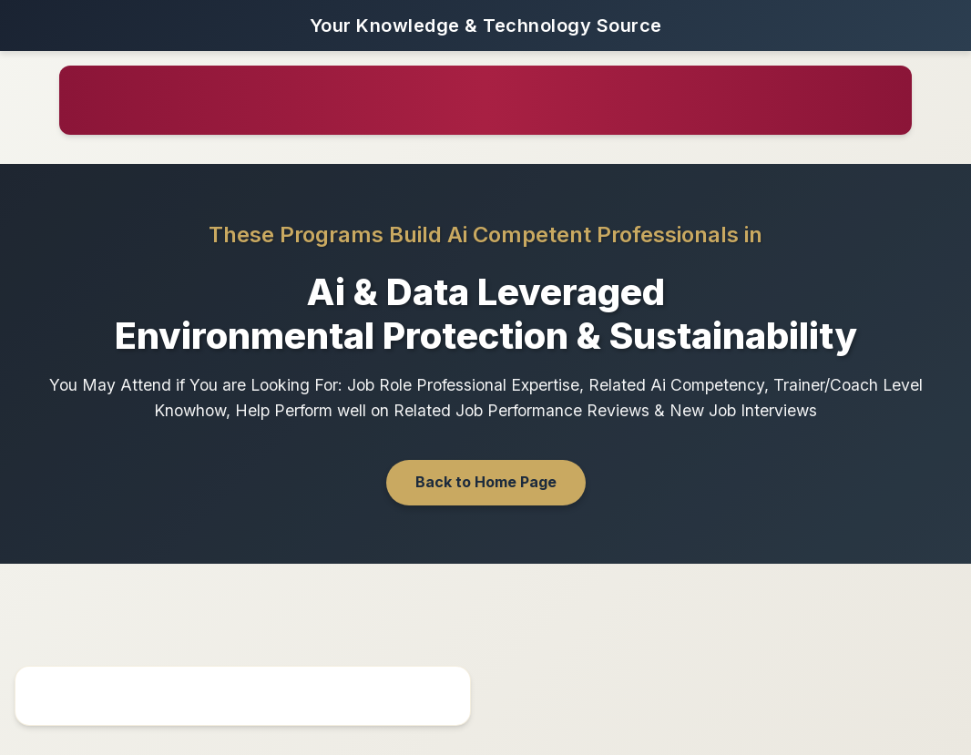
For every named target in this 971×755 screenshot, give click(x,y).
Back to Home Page (486, 482)
